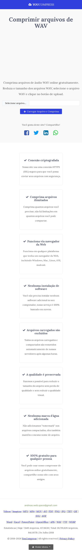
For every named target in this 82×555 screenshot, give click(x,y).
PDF (51, 511)
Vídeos (7, 511)
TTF (65, 521)
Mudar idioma (40, 547)
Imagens (16, 511)
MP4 (32, 511)
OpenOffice (42, 521)
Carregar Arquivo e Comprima (41, 111)
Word (9, 521)
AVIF (44, 515)
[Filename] (54, 103)
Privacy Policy (67, 538)
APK (52, 521)
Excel (17, 521)
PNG (57, 511)
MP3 (25, 511)
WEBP (72, 521)
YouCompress (29, 538)
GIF (75, 511)
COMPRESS (41, 4)
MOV (39, 511)
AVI (45, 511)
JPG (63, 511)
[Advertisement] (41, 55)
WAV (59, 521)
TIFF (69, 511)
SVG (38, 515)
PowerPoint (28, 521)
